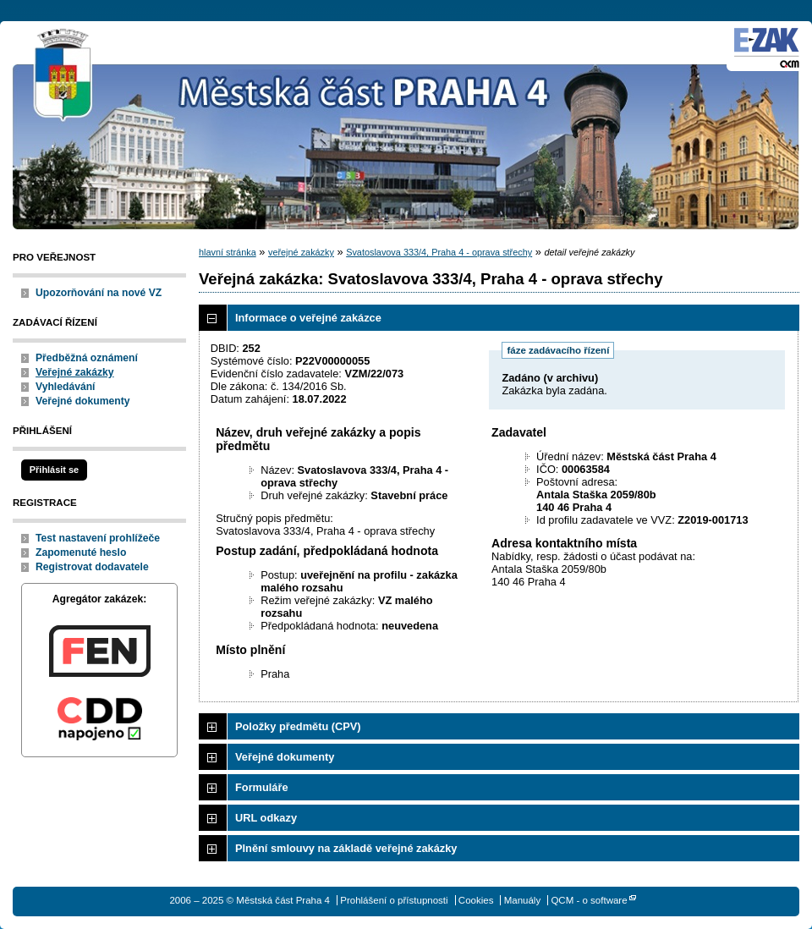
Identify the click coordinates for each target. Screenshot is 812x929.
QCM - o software (589, 900)
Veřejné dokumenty (82, 401)
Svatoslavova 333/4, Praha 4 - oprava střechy (439, 252)
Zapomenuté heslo (81, 552)
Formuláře (261, 787)
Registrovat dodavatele (92, 567)
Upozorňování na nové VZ (99, 293)
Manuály (522, 900)
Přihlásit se (54, 469)
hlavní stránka (227, 252)
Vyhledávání (66, 387)
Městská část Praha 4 (63, 76)
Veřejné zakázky (75, 372)
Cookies (476, 900)
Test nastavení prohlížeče (98, 538)
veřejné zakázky (301, 252)
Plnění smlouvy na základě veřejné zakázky (346, 848)
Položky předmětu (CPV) (298, 726)
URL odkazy (266, 817)
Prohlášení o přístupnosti (393, 900)
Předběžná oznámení (87, 358)
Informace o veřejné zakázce (308, 317)
